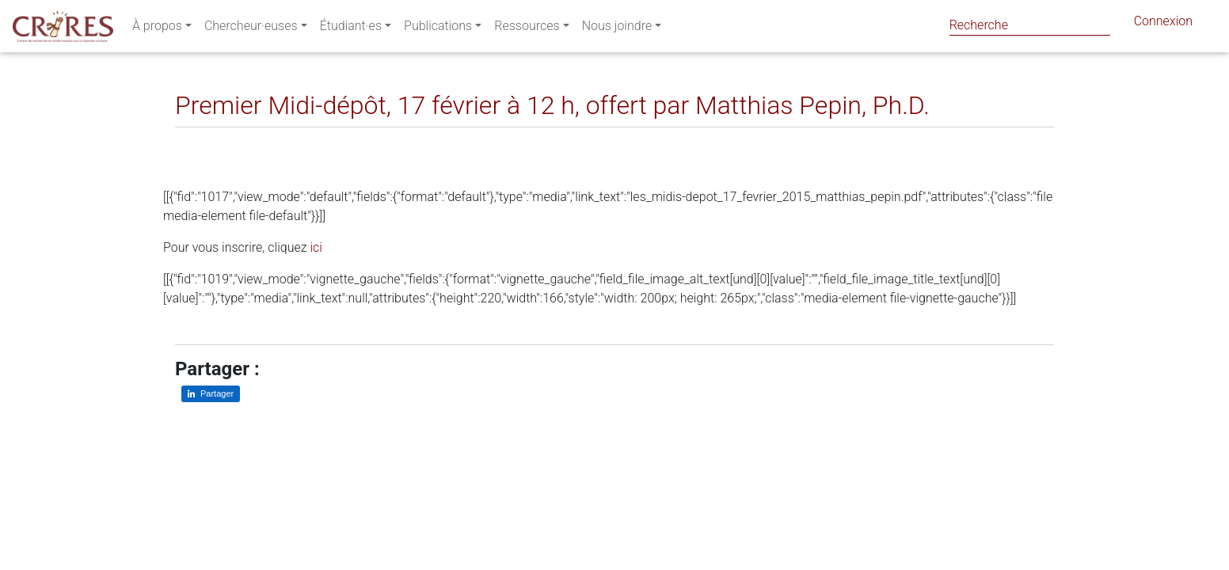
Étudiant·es (351, 28)
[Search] (1029, 25)
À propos (157, 28)
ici (316, 247)
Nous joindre (617, 28)
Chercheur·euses (251, 28)
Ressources (526, 28)
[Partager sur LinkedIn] (198, 139)
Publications (438, 28)
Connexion (1163, 24)
